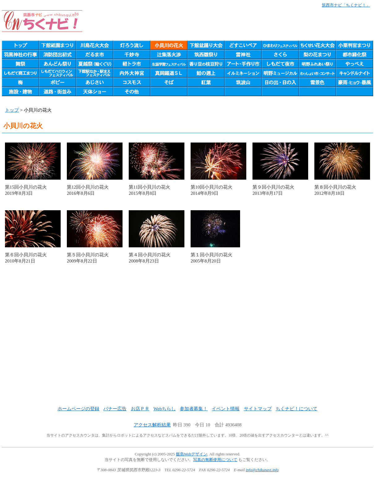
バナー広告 (115, 408)
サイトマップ (258, 408)
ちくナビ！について (296, 408)
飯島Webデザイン (192, 454)
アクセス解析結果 (152, 424)
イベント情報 (225, 408)
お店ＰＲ (140, 408)
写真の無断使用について (215, 459)
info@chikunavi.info (262, 469)
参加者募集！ (194, 408)
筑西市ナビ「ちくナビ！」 (346, 5)
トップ (12, 110)
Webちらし (164, 408)
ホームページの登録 (78, 408)
